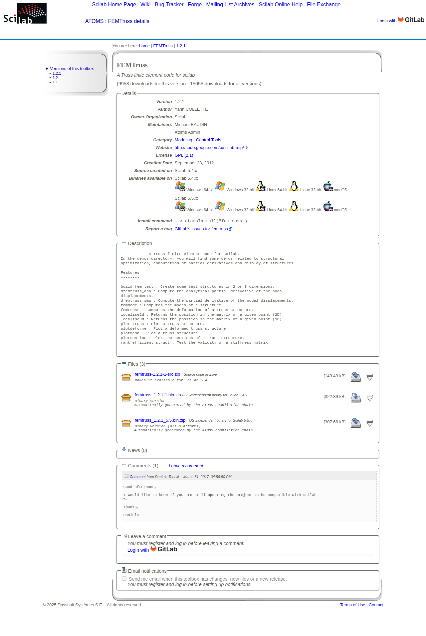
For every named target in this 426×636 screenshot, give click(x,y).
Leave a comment (186, 486)
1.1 (55, 82)
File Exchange (323, 4)
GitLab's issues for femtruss (201, 229)
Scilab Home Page (114, 4)
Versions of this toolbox (72, 68)
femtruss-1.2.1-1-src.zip (158, 388)
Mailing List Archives (230, 4)
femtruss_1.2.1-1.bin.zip (158, 409)
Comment (138, 497)
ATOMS (94, 21)
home (144, 45)
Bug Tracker (169, 4)
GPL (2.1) (184, 155)
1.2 (55, 78)
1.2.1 (57, 73)
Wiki (145, 4)
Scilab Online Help (281, 4)
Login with (400, 20)
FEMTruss (163, 45)
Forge (195, 4)
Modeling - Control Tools (198, 139)
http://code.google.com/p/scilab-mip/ (209, 147)
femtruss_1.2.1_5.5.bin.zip (161, 437)
